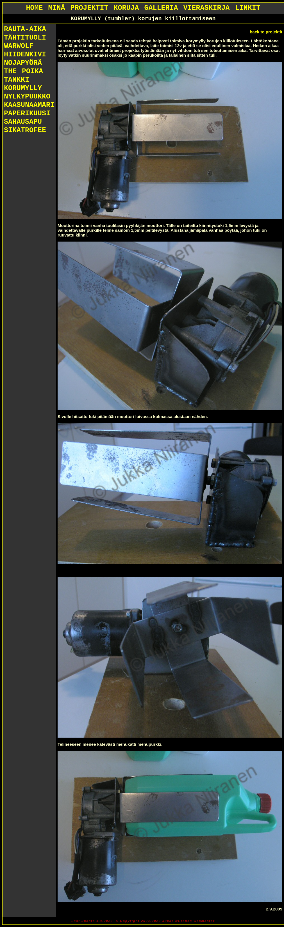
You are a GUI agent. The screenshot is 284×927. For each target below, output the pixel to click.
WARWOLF (18, 46)
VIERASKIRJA (206, 8)
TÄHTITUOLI (25, 38)
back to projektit (266, 31)
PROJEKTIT (89, 8)
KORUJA (126, 8)
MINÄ (56, 8)
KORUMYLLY (23, 88)
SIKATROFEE (25, 130)
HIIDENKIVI (25, 55)
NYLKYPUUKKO (27, 97)
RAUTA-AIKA (25, 29)
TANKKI (16, 80)
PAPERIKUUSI (27, 113)
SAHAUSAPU (23, 122)
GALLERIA (161, 8)
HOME (34, 8)
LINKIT (247, 8)
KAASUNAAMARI (29, 105)
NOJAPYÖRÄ (23, 63)
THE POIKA (23, 71)
